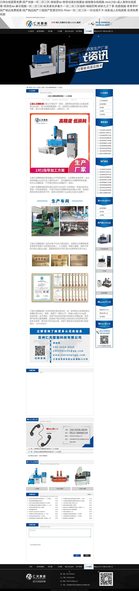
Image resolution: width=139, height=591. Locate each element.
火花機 (42, 87)
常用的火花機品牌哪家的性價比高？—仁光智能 (47, 452)
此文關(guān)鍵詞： (33, 455)
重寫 (87, 555)
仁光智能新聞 (104, 100)
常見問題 (102, 114)
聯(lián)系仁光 (104, 313)
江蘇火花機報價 (43, 455)
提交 (77, 555)
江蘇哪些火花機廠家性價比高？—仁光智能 (46, 449)
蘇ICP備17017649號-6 (83, 589)
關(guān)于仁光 (104, 309)
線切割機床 (103, 104)
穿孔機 (102, 107)
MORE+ (89, 494)
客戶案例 (102, 316)
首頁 (34, 87)
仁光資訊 (38, 87)
